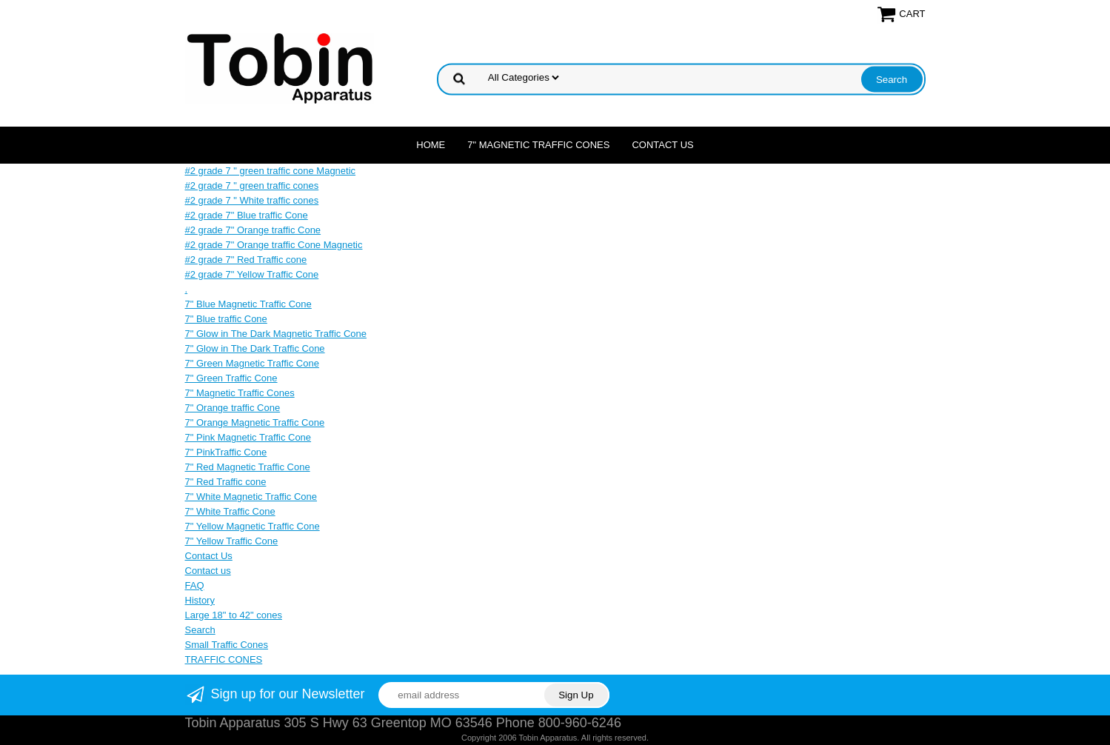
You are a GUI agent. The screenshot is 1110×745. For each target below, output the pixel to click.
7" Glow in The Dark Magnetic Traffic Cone (276, 333)
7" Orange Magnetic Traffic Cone (255, 422)
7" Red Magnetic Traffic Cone (247, 466)
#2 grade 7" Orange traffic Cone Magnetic (274, 244)
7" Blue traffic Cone (226, 318)
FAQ (194, 585)
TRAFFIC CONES (224, 659)
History (200, 600)
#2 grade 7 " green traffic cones (252, 185)
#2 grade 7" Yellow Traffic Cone (252, 274)
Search (200, 629)
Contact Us (662, 144)
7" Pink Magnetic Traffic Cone (248, 437)
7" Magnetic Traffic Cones (538, 144)
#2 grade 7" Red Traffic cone (246, 259)
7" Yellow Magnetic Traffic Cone (252, 526)
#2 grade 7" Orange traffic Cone (253, 229)
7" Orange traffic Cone (233, 407)
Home (430, 144)
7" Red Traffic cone (226, 481)
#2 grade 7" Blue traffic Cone (246, 215)
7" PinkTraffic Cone (226, 452)
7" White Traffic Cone (230, 511)
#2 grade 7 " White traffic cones (252, 200)
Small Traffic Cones (226, 644)
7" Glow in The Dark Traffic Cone (255, 348)
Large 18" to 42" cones (233, 615)
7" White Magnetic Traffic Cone (251, 496)
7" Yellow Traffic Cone (231, 541)
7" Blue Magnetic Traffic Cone (248, 304)
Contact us (208, 570)
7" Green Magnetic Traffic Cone (252, 363)
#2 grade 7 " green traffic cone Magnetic (270, 170)
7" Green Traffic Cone (231, 378)
